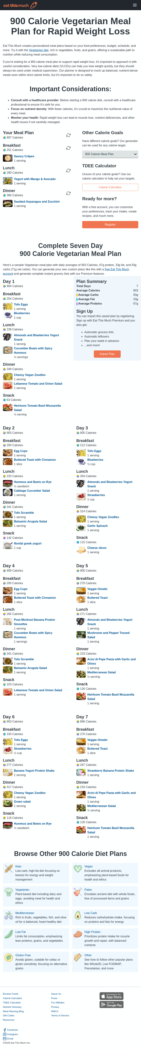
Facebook (10, 1030)
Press (54, 998)
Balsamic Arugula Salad (30, 521)
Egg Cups (21, 451)
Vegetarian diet (38, 50)
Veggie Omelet (97, 589)
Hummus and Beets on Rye (33, 481)
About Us (56, 993)
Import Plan (107, 354)
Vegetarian (22, 890)
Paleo (88, 890)
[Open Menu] (135, 5)
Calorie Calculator (110, 187)
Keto (18, 866)
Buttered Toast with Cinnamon (35, 459)
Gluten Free (23, 955)
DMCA (54, 1011)
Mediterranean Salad (101, 672)
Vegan (88, 866)
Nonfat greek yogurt (28, 543)
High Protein (92, 932)
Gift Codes (8, 1015)
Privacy (55, 1007)
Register (110, 224)
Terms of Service (60, 1015)
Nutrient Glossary (12, 1007)
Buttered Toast (97, 597)
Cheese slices (97, 547)
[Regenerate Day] (68, 135)
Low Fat (20, 932)
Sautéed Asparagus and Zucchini (37, 201)
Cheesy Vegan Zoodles (30, 374)
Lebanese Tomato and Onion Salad (38, 383)
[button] (110, 154)
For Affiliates (57, 1002)
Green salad (22, 801)
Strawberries (96, 495)
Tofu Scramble (24, 512)
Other (88, 955)
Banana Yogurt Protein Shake (34, 770)
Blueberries (22, 313)
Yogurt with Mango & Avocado (35, 179)
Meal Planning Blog (13, 1011)
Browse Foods (10, 993)
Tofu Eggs (21, 304)
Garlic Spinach (97, 525)
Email (8, 1039)
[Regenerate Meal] (68, 148)
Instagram (10, 1034)
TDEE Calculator (12, 1002)
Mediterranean (24, 913)
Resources (8, 1020)
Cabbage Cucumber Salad (32, 490)
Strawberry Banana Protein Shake (110, 770)
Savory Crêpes (24, 156)
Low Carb (90, 913)
